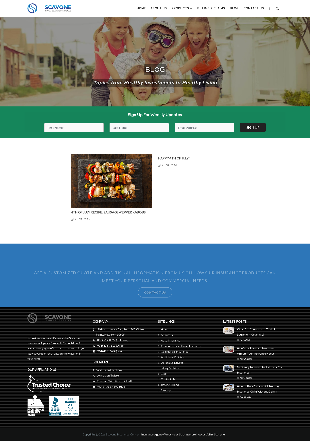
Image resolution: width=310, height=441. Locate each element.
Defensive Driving (170, 362)
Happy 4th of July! (174, 158)
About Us (159, 8)
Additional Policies (171, 357)
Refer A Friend (168, 384)
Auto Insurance (169, 340)
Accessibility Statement (213, 434)
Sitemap (164, 390)
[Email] (204, 127)
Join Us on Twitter (106, 375)
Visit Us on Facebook (107, 370)
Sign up (253, 127)
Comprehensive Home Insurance (179, 346)
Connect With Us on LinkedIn (113, 381)
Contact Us (254, 8)
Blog (234, 8)
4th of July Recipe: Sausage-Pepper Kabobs (108, 212)
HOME (141, 8)
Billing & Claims (211, 8)
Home (163, 329)
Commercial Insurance (173, 351)
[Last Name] (139, 127)
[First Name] (74, 127)
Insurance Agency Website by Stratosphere (168, 434)
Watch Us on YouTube (109, 386)
